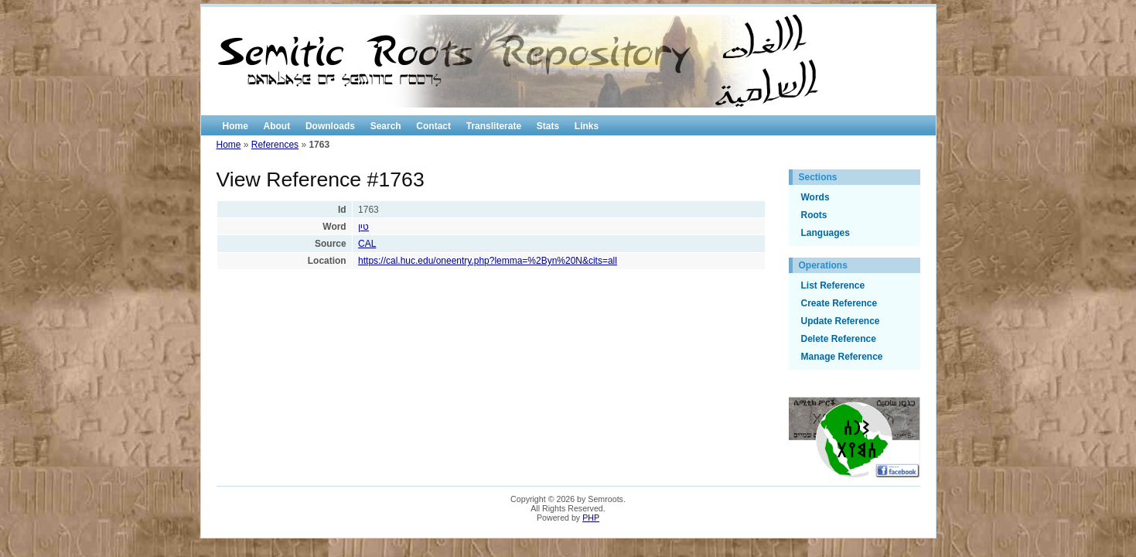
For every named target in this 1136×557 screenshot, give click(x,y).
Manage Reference (842, 356)
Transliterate (493, 126)
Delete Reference (838, 338)
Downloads (330, 126)
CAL (367, 243)
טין (363, 226)
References (274, 144)
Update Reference (840, 321)
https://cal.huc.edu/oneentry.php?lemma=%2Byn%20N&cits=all (487, 260)
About (277, 126)
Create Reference (839, 303)
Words (815, 197)
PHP (590, 517)
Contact (433, 126)
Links (587, 126)
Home (235, 126)
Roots (814, 215)
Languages (825, 232)
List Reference (833, 285)
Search (385, 126)
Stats (548, 126)
